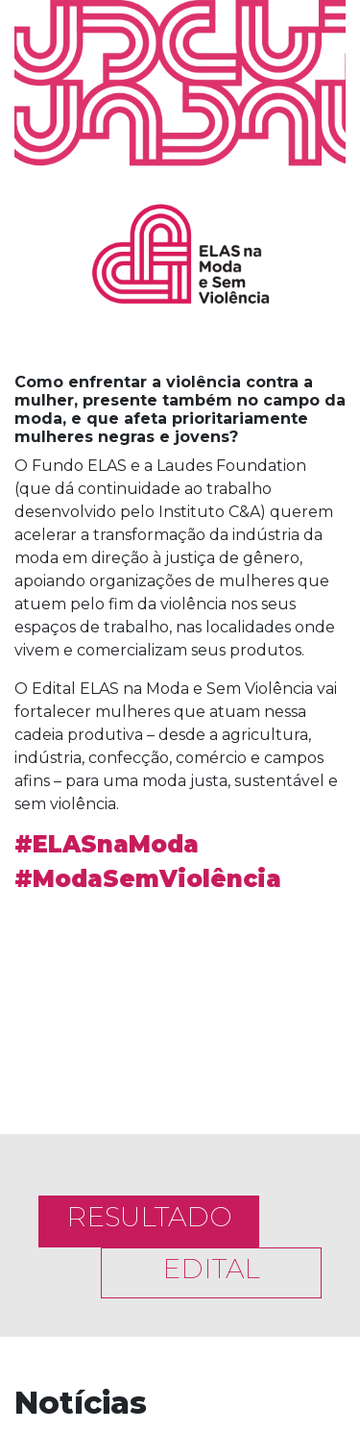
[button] (39, 994)
